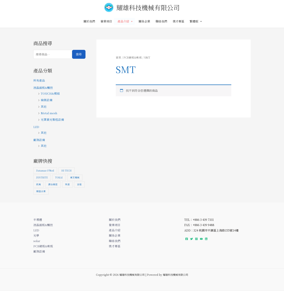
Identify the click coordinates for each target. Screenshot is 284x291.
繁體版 (196, 21)
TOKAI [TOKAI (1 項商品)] (59, 177)
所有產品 (39, 80)
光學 (36, 236)
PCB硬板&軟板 (133, 57)
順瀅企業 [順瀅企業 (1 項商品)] (53, 191)
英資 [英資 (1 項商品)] (67, 184)
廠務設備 (39, 140)
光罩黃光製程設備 (52, 119)
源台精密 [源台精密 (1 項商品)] (53, 184)
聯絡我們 (161, 21)
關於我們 (89, 21)
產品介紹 (125, 21)
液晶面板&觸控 (43, 88)
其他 (44, 106)
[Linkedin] (206, 238)
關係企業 (144, 21)
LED (36, 127)
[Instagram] (196, 238)
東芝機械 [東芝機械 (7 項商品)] (75, 177)
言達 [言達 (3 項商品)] (38, 191)
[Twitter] (191, 238)
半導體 (37, 219)
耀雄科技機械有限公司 (148, 7)
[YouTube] (201, 238)
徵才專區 (178, 21)
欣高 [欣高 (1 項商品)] (38, 184)
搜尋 (79, 54)
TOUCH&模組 (50, 93)
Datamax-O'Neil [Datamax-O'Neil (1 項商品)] (45, 170)
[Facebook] (186, 238)
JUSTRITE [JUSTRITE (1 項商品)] (42, 177)
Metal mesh (49, 113)
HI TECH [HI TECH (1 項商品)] (67, 170)
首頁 (118, 57)
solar (36, 241)
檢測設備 (46, 100)
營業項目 (106, 21)
